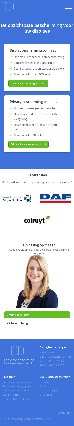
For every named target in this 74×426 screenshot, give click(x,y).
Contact (43, 386)
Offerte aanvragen (18, 315)
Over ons (44, 382)
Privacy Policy (64, 412)
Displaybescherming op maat (28, 83)
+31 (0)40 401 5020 (54, 361)
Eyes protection (10, 394)
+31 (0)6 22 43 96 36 (54, 365)
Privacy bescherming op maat (28, 144)
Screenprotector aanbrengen (17, 399)
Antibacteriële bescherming (16, 390)
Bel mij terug (46, 394)
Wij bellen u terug (17, 323)
